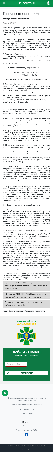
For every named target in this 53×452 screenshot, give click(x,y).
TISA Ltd (35, 450)
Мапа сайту (26, 418)
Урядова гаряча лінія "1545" (26, 430)
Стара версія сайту (26, 410)
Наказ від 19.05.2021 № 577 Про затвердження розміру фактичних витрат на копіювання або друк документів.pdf (26, 286)
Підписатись (20, 373)
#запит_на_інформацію (16, 311)
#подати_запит (29, 311)
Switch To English (26, 414)
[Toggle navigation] (4, 3)
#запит (5, 311)
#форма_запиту (40, 311)
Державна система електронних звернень (26, 405)
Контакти (26, 426)
